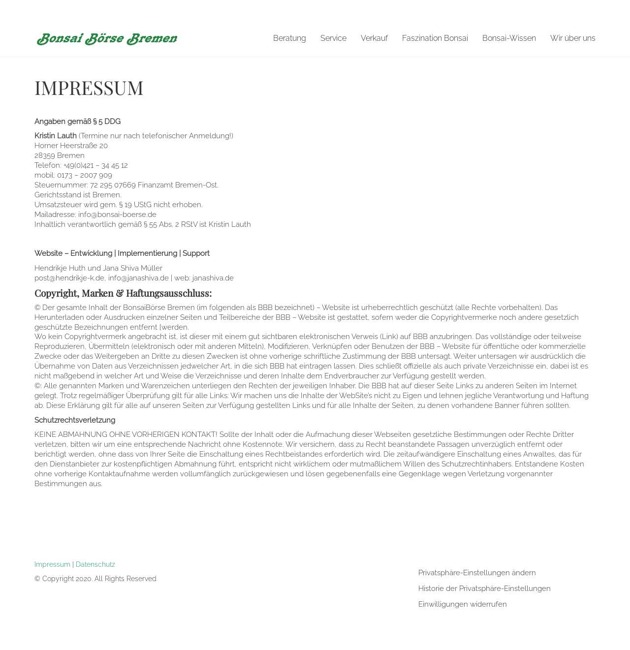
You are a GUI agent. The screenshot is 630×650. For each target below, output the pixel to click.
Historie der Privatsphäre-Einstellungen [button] (484, 588)
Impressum (52, 564)
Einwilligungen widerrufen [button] (462, 604)
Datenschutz (95, 564)
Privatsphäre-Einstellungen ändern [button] (477, 572)
